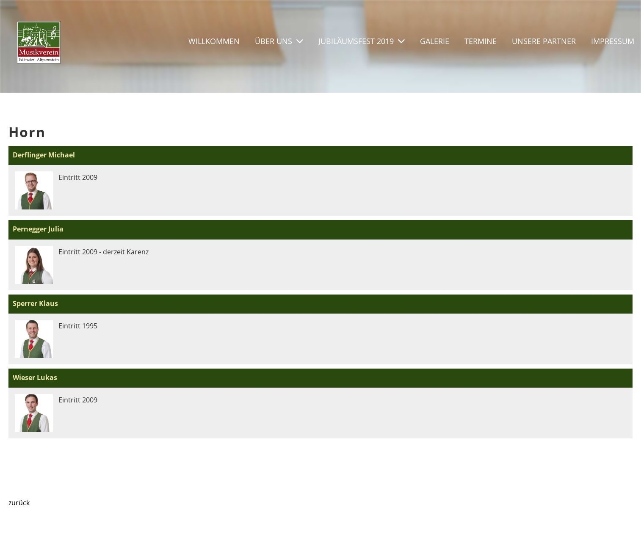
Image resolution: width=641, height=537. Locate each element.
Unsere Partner (544, 41)
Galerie (434, 41)
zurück (19, 502)
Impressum (612, 41)
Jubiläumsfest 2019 (361, 41)
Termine (480, 41)
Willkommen (214, 41)
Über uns (279, 41)
